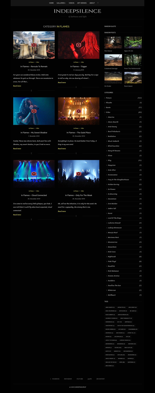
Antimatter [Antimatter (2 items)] (123, 307)
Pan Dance (108, 51)
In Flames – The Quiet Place (79, 133)
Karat (124, 213)
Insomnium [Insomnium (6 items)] (123, 334)
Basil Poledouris (124, 131)
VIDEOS (71, 3)
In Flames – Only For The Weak (78, 195)
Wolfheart (124, 294)
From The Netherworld (131, 68)
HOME (51, 3)
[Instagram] (67, 382)
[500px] (89, 382)
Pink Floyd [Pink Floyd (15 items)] (120, 353)
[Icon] (34, 45)
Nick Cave (124, 251)
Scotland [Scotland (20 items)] (110, 361)
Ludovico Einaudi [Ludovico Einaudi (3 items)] (111, 345)
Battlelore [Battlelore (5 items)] (125, 311)
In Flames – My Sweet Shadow (34, 133)
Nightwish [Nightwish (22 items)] (122, 349)
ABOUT (92, 3)
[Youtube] (79, 382)
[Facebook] (54, 382)
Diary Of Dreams (124, 150)
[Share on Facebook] (31, 90)
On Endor (107, 86)
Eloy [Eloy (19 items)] (121, 322)
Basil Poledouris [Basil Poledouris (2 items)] (111, 311)
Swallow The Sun (124, 285)
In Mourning (124, 194)
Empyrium (124, 165)
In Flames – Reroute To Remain (33, 66)
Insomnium (124, 198)
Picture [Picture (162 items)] (109, 353)
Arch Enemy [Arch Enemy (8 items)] (135, 307)
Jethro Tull (124, 208)
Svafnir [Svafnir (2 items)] (119, 365)
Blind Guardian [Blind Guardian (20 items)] (125, 315)
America (124, 117)
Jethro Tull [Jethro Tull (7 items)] (110, 338)
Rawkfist (124, 266)
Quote (124, 107)
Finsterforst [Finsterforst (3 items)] (110, 326)
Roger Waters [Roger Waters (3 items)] (134, 357)
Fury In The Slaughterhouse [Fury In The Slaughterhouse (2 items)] (128, 326)
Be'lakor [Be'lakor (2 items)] (135, 311)
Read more (17, 85)
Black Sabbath (124, 141)
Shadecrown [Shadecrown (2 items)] (121, 361)
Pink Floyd (124, 261)
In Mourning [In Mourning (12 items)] (110, 334)
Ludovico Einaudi (124, 222)
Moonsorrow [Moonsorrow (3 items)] (125, 345)
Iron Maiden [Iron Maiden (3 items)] (134, 334)
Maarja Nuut (124, 232)
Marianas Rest (124, 237)
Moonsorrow (124, 242)
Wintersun (124, 290)
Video (38, 62)
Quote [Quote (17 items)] (131, 353)
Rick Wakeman (124, 270)
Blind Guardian (124, 145)
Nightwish (124, 256)
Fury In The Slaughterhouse (124, 179)
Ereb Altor (124, 169)
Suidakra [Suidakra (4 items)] (109, 365)
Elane (124, 155)
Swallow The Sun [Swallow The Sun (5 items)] (132, 365)
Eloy (124, 160)
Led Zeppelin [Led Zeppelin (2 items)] (131, 338)
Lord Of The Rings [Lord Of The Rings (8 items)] (120, 341)
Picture (124, 97)
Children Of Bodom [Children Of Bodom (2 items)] (112, 318)
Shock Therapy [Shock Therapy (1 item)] (135, 361)
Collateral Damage (110, 68)
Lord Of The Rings (124, 218)
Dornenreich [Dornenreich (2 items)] (110, 322)
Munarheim (124, 246)
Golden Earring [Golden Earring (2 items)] (111, 330)
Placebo (124, 102)
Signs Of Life (128, 51)
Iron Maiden (124, 203)
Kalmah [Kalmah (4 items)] (121, 338)
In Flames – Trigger (78, 66)
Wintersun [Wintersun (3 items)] (119, 368)
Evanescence (124, 174)
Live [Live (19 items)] (108, 341)
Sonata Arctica (124, 275)
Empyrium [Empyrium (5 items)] (130, 322)
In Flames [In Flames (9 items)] (123, 330)
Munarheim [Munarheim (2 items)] (110, 349)
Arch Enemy (124, 126)
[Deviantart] (100, 382)
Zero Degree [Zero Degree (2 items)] (130, 368)
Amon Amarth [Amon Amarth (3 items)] (110, 307)
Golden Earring (124, 184)
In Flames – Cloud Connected (34, 195)
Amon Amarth (124, 121)
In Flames (31, 62)
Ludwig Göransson (124, 227)
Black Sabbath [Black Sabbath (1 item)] (111, 315)
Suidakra (124, 280)
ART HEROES (82, 3)
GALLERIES (61, 3)
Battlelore (124, 136)
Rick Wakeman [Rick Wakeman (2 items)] (121, 357)
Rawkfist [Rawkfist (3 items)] (109, 357)
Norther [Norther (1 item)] (132, 349)
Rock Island (128, 86)
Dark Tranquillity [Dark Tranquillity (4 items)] (128, 318)
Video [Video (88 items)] (108, 368)
